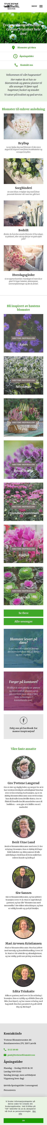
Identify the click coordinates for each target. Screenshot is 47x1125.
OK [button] (23, 1121)
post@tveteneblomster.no (21, 1055)
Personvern (10, 1090)
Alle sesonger (23, 623)
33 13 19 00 (13, 1049)
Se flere (23, 615)
